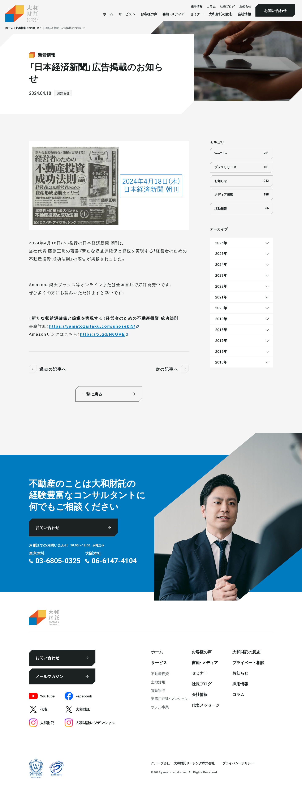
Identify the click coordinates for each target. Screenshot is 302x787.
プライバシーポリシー (238, 763)
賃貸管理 (158, 690)
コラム (211, 6)
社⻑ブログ (227, 6)
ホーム (108, 14)
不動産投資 (160, 673)
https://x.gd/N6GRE (102, 334)
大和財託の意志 (220, 14)
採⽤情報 (196, 6)
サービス (159, 662)
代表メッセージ (206, 705)
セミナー (196, 14)
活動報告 (241, 208)
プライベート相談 (248, 662)
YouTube (241, 153)
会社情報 (244, 14)
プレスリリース (241, 167)
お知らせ (245, 6)
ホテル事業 (160, 706)
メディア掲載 (241, 194)
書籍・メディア (174, 14)
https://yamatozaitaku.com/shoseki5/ (92, 326)
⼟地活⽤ (158, 681)
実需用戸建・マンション (170, 698)
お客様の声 (149, 14)
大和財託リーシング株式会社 (194, 763)
